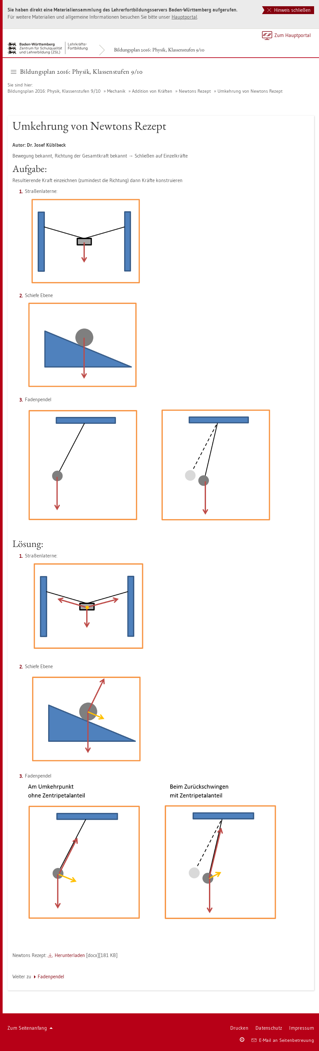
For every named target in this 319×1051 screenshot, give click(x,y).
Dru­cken (239, 1028)
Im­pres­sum (301, 1028)
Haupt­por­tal (184, 17)
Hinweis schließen (288, 10)
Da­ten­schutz (268, 1028)
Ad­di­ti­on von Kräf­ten (152, 91)
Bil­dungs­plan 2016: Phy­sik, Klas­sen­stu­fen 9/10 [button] (76, 71)
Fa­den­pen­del (51, 976)
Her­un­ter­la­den (70, 955)
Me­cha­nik (116, 91)
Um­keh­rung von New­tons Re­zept (250, 91)
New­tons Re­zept (195, 91)
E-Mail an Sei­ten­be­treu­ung (283, 1040)
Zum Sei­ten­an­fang (30, 1028)
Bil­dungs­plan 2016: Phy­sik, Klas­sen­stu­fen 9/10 (159, 49)
